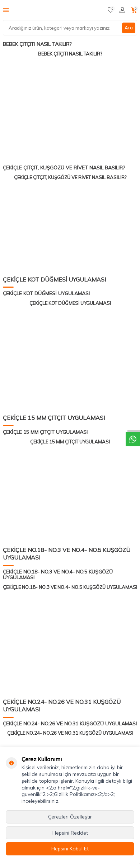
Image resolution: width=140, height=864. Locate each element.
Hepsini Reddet (70, 833)
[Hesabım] (122, 10)
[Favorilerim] (111, 10)
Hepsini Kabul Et (70, 848)
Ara (129, 27)
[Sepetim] (134, 10)
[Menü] (6, 9)
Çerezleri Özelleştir (70, 816)
